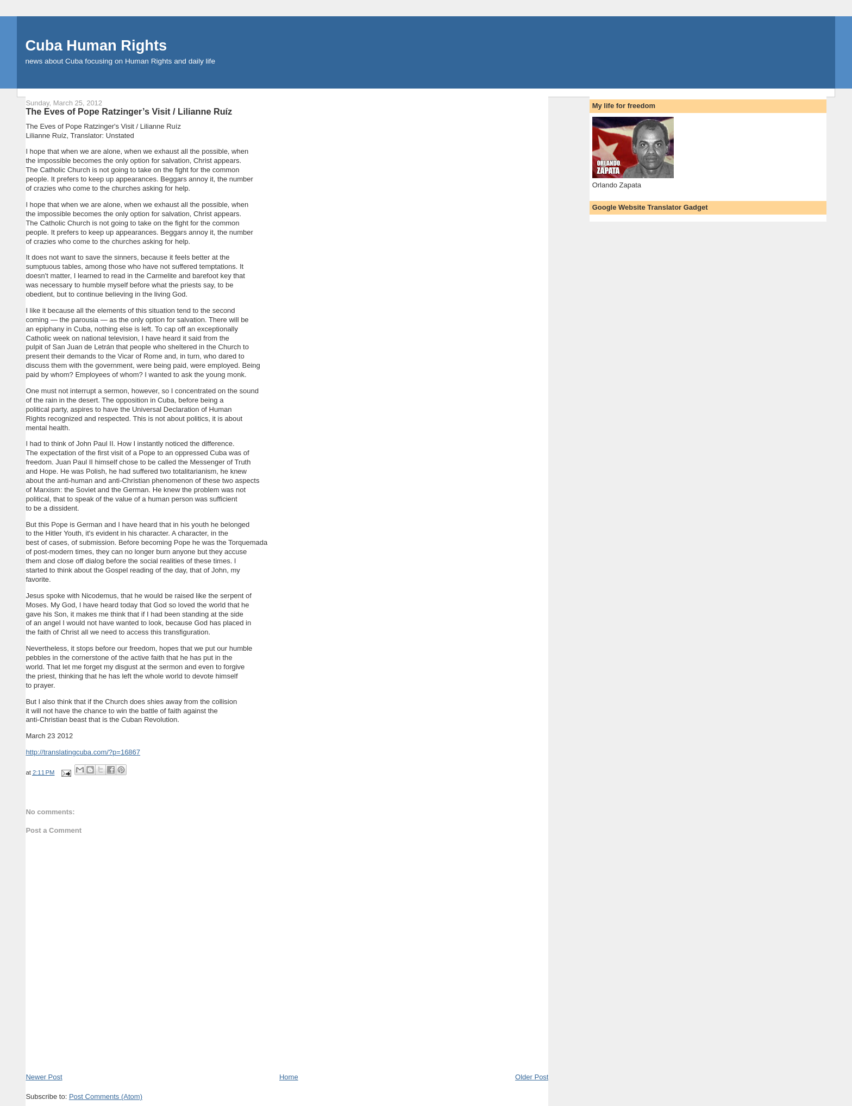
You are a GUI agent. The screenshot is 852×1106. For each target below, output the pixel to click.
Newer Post (44, 1077)
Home (288, 1077)
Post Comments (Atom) (105, 1096)
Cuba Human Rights (96, 45)
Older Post (531, 1077)
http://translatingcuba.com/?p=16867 (83, 752)
